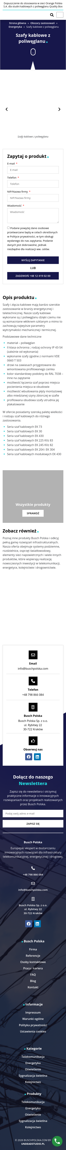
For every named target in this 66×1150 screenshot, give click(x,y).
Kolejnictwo (33, 1082)
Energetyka (15, 26)
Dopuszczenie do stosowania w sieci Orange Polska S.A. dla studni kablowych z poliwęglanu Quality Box (33, 5)
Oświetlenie (33, 1069)
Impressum (33, 1012)
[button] (33, 51)
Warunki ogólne (33, 1019)
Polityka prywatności (33, 1025)
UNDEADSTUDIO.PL (33, 1143)
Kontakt (33, 987)
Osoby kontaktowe (33, 962)
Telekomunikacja (33, 1057)
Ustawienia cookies (33, 1031)
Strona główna (17, 23)
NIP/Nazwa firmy (18, 191)
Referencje (33, 956)
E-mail (11, 163)
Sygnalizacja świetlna (33, 1076)
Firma (33, 949)
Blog (33, 981)
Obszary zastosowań (42, 23)
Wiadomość (14, 205)
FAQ (33, 975)
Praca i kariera (33, 968)
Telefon (12, 177)
